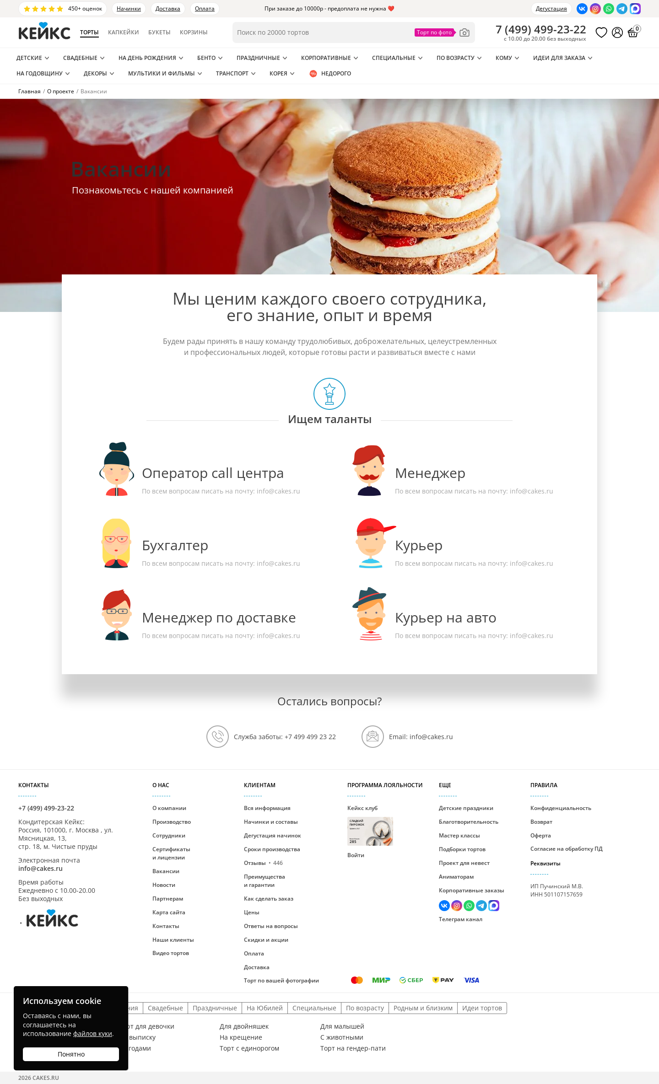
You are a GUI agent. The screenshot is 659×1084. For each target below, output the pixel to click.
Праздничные (258, 58)
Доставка (168, 8)
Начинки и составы (271, 822)
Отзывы (263, 863)
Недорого (329, 73)
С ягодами (135, 1048)
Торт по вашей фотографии (281, 980)
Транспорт (232, 73)
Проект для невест (464, 863)
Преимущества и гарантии (264, 881)
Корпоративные (326, 58)
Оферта (540, 835)
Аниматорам (456, 876)
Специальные (394, 58)
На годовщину (39, 73)
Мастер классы (459, 835)
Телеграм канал (460, 919)
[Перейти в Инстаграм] (595, 8)
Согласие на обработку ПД (566, 849)
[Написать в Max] (635, 8)
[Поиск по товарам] (353, 32)
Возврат (541, 822)
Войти (355, 855)
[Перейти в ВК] (582, 8)
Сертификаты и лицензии (171, 853)
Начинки (129, 8)
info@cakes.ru (278, 491)
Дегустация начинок (272, 835)
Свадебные (80, 58)
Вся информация (267, 808)
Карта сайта (168, 912)
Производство (171, 822)
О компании (169, 808)
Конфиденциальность (560, 808)
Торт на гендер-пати (353, 1048)
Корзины (194, 32)
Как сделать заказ (268, 898)
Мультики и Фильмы (161, 73)
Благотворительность (468, 822)
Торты (89, 32)
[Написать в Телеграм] (621, 8)
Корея (278, 73)
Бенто (206, 58)
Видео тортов (170, 953)
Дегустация (551, 8)
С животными (341, 1037)
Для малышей (342, 1026)
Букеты (159, 32)
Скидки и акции (266, 940)
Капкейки (123, 32)
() (541, 29)
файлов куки (92, 1033)
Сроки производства (272, 849)
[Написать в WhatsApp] (608, 8)
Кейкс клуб (370, 825)
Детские (29, 58)
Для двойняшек (244, 1026)
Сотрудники (168, 835)
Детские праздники (466, 808)
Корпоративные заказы (471, 890)
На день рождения (147, 58)
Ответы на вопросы (271, 926)
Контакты (165, 926)
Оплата (205, 8)
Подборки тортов (462, 849)
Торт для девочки (146, 1026)
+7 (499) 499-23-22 (46, 808)
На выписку (137, 1037)
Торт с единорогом (249, 1048)
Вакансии (165, 871)
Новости (163, 885)
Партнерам (167, 898)
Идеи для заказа (559, 58)
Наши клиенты (173, 940)
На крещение (241, 1037)
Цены (251, 912)
